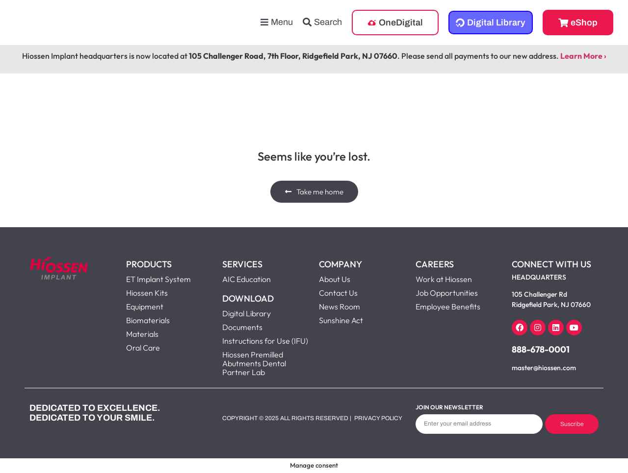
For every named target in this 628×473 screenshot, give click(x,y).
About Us (334, 279)
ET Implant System (158, 279)
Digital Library (246, 313)
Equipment (144, 306)
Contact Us (338, 293)
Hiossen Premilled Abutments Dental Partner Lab (254, 363)
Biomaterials (148, 320)
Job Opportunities (447, 293)
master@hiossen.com (544, 367)
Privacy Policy (378, 418)
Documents (242, 327)
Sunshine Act (341, 320)
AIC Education (246, 279)
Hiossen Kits (147, 293)
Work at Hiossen (444, 279)
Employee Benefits (448, 306)
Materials (142, 334)
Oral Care (143, 348)
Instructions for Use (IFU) (265, 341)
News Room (339, 306)
